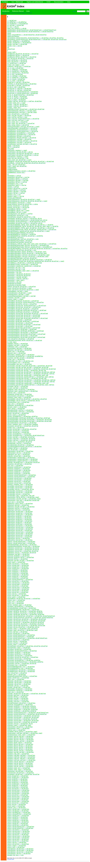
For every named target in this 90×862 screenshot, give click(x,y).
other (3, 13)
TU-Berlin (5, 2)
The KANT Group (10, 859)
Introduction (5, 11)
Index (68, 2)
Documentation (58, 2)
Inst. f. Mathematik (17, 2)
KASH (49, 2)
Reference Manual (18, 11)
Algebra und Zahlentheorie (35, 2)
